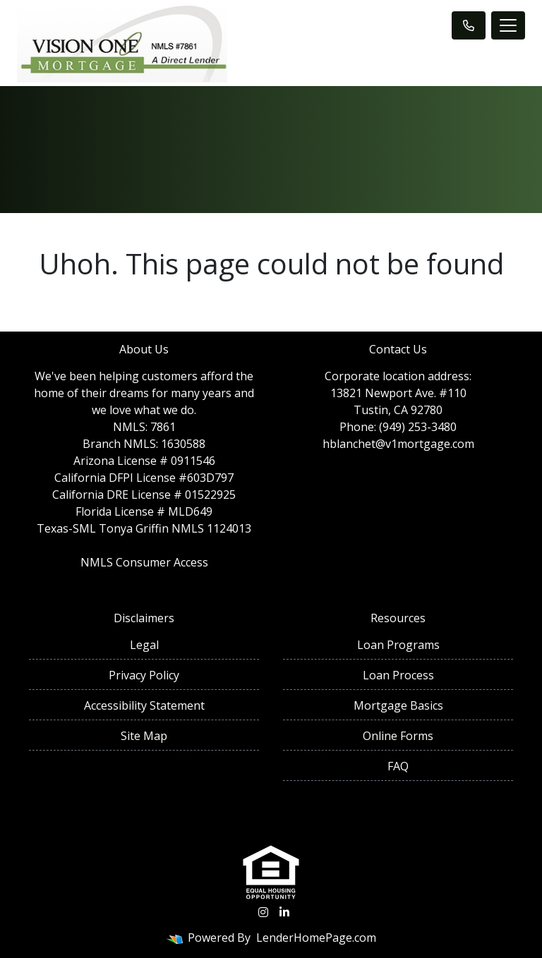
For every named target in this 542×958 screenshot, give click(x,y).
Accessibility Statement (144, 705)
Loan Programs (398, 645)
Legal (144, 645)
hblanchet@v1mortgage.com (398, 443)
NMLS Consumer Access (144, 562)
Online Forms (398, 736)
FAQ (398, 766)
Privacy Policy (144, 675)
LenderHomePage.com (316, 937)
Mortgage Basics (398, 705)
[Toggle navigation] (508, 25)
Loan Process (398, 675)
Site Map (144, 736)
